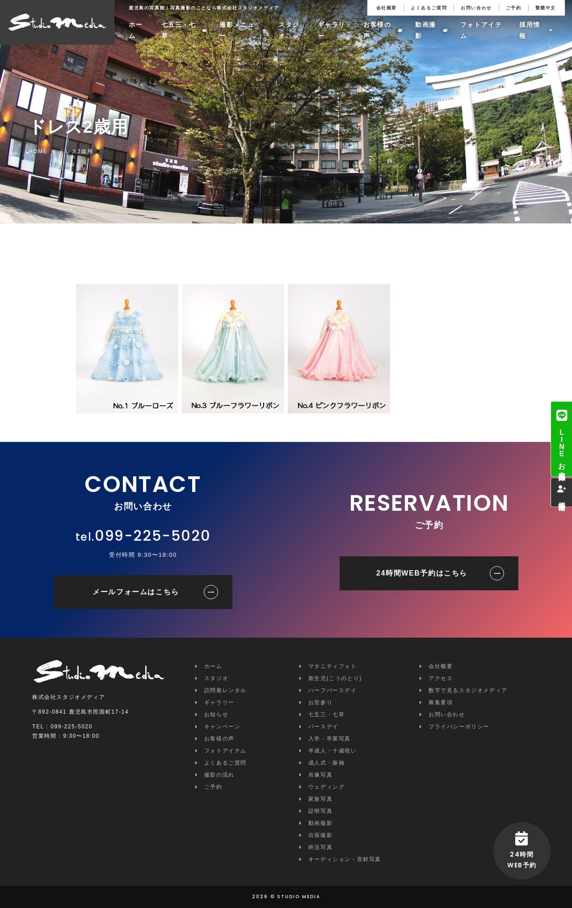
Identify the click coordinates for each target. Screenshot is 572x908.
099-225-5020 (152, 535)
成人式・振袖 (326, 763)
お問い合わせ (476, 7)
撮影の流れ (219, 775)
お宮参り (320, 702)
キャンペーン (222, 726)
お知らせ (216, 714)
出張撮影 (320, 835)
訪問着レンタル (225, 690)
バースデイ (323, 726)
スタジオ (288, 30)
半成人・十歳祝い (332, 751)
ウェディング (326, 787)
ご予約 (514, 7)
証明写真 (320, 811)
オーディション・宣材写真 (344, 859)
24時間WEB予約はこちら (421, 573)
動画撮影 (425, 30)
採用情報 (529, 30)
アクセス (441, 678)
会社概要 (386, 7)
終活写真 (320, 847)
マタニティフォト (332, 666)
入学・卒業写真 (329, 739)
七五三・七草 (178, 30)
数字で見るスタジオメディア (468, 690)
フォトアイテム (481, 30)
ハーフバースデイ (332, 690)
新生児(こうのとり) (335, 678)
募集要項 (441, 702)
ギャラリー (331, 30)
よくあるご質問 (429, 7)
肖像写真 (320, 775)
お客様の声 (377, 30)
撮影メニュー (236, 30)
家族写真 (320, 799)
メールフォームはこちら (136, 592)
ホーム (136, 30)
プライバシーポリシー (459, 726)
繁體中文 (545, 7)
